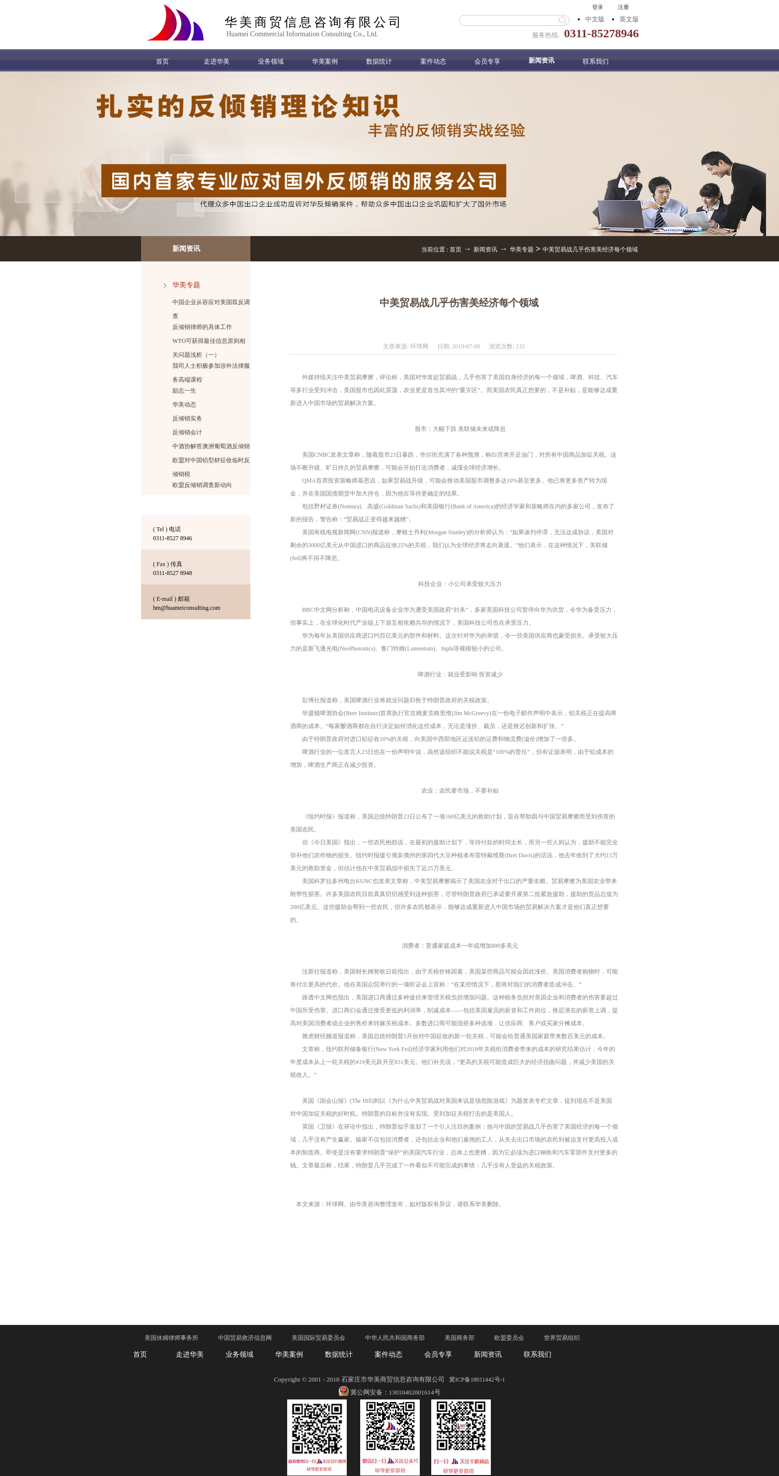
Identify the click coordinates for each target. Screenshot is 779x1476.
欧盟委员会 (509, 1337)
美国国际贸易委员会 (318, 1337)
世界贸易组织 (562, 1337)
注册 (623, 7)
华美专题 (522, 249)
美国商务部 (459, 1337)
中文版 (595, 19)
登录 (597, 7)
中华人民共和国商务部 (395, 1337)
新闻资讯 (485, 249)
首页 (162, 61)
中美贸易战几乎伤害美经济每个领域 (590, 249)
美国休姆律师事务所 (171, 1337)
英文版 (629, 19)
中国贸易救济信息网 (245, 1337)
